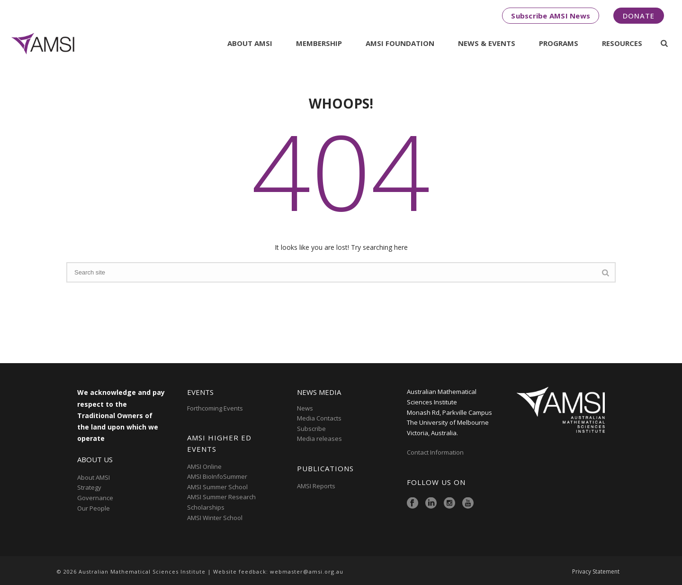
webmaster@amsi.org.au (306, 571)
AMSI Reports (316, 486)
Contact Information (436, 452)
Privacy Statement (595, 572)
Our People (93, 508)
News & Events (486, 43)
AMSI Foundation (400, 43)
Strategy (89, 487)
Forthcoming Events (215, 408)
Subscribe (311, 428)
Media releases (319, 438)
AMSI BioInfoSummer (217, 476)
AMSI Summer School (217, 487)
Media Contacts (319, 418)
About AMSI (249, 43)
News (305, 408)
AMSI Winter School (214, 517)
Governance (95, 498)
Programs (558, 43)
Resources (622, 43)
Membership (319, 43)
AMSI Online (204, 466)
